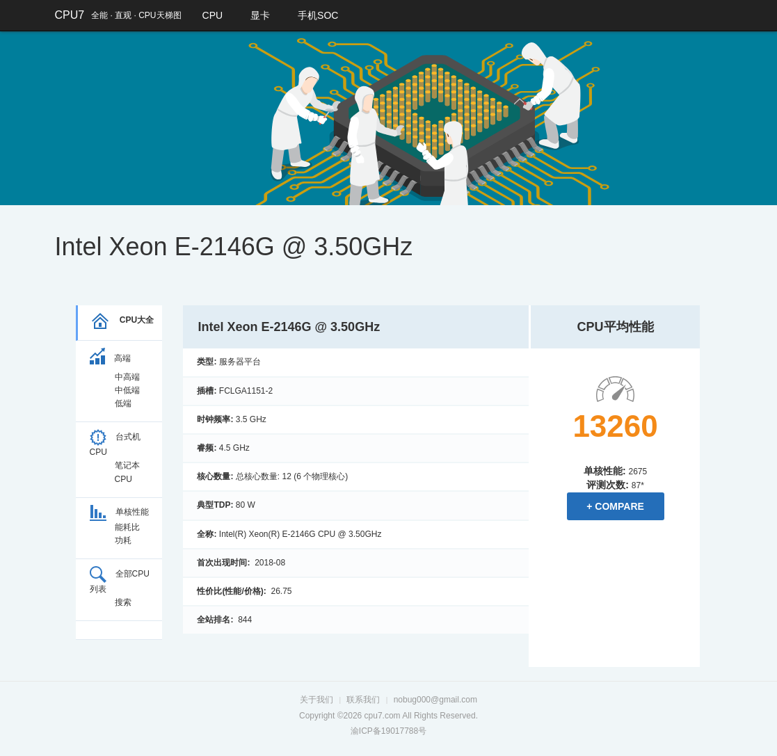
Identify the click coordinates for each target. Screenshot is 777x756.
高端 (110, 358)
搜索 (123, 602)
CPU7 (70, 15)
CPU (212, 15)
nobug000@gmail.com (435, 700)
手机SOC (318, 15)
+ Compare (615, 506)
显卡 (260, 15)
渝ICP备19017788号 (388, 731)
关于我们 (316, 700)
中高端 (127, 377)
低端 (123, 403)
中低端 (127, 390)
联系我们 (363, 700)
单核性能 (119, 512)
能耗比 (127, 527)
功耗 (123, 540)
